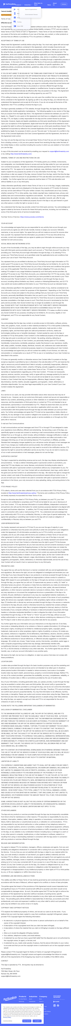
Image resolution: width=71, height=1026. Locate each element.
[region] (22, 1014)
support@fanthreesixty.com (59, 151)
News (49, 5)
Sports (30, 999)
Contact (64, 4)
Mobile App (21, 1001)
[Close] (41, 1005)
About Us (41, 1001)
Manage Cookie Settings (45, 1011)
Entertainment (32, 1001)
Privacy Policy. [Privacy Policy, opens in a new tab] (7, 1017)
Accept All (37, 1020)
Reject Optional (26, 1020)
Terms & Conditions (43, 1014)
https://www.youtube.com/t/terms (32, 217)
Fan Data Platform (23, 999)
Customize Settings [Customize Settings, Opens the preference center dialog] (7, 1020)
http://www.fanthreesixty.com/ (21, 154)
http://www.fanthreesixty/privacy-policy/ (22, 493)
